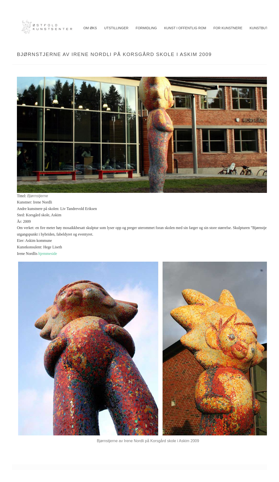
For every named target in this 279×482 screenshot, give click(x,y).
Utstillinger (116, 28)
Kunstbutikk (261, 28)
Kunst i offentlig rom (185, 28)
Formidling (146, 28)
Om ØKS (90, 28)
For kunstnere (227, 28)
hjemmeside (47, 253)
